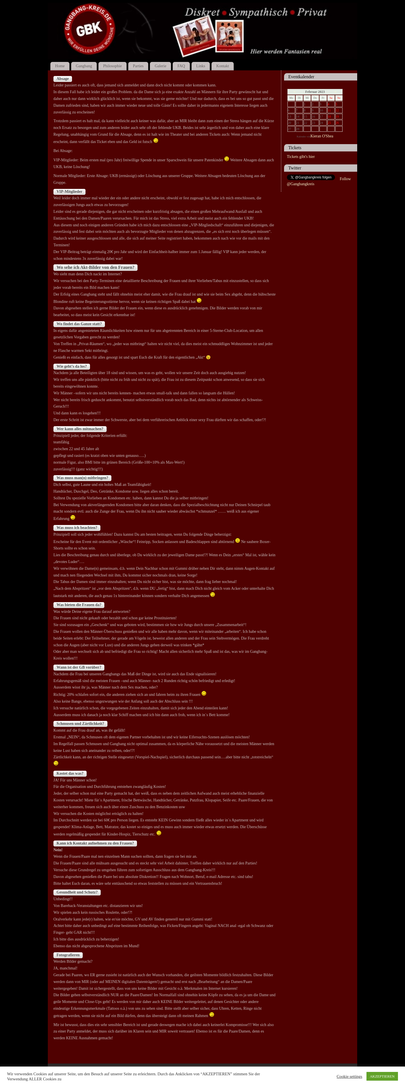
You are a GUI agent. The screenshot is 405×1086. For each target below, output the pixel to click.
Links (200, 66)
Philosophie (112, 66)
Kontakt (222, 66)
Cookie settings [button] (349, 1076)
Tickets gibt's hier (301, 157)
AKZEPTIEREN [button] (382, 1076)
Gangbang (84, 66)
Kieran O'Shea (321, 136)
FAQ (181, 66)
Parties (138, 66)
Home (60, 66)
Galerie (160, 66)
